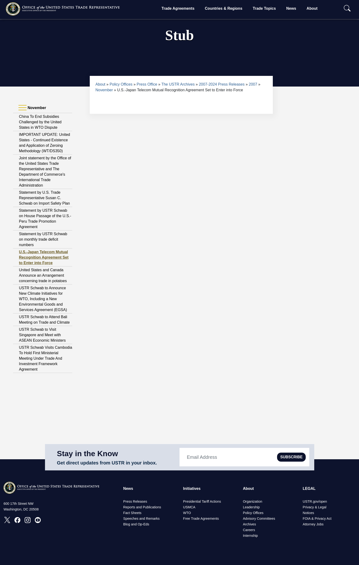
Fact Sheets (132, 513)
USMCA (189, 507)
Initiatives (192, 489)
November (104, 90)
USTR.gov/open (315, 501)
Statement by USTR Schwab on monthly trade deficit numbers (43, 239)
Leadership (251, 507)
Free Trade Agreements (201, 518)
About (312, 8)
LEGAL (309, 489)
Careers (249, 530)
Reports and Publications (142, 507)
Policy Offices (121, 84)
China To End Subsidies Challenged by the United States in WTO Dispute (40, 122)
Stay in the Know (87, 453)
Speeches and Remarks (141, 518)
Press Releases (135, 501)
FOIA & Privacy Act (317, 518)
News (291, 8)
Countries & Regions (223, 8)
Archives (249, 524)
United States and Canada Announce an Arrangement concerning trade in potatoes (43, 275)
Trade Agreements (178, 8)
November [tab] (32, 108)
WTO (187, 513)
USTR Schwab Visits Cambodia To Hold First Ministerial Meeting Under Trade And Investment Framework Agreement (45, 358)
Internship (250, 535)
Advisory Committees (259, 518)
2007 (253, 84)
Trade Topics (264, 8)
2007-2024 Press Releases (222, 84)
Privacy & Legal (314, 507)
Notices (308, 513)
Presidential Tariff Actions (202, 501)
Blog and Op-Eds (136, 524)
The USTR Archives (177, 84)
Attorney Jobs (313, 524)
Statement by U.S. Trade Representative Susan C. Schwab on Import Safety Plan (44, 197)
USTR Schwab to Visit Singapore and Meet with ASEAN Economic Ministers (42, 334)
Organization (252, 501)
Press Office (147, 84)
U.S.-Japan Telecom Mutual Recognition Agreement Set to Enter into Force (43, 257)
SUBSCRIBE (291, 457)
